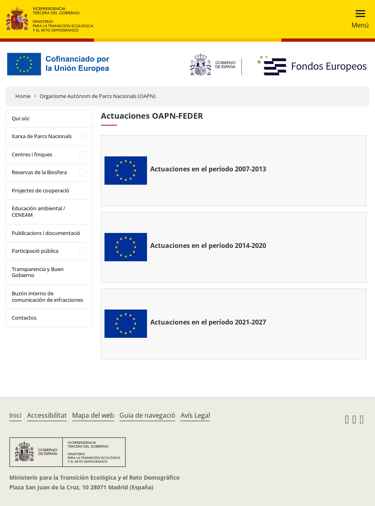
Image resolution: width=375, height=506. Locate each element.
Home (22, 96)
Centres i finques (32, 154)
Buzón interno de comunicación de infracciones (47, 296)
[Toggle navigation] (357, 19)
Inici (15, 415)
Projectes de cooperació (40, 190)
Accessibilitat (47, 415)
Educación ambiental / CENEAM (38, 211)
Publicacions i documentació (46, 233)
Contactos (24, 317)
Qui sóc (21, 118)
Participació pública (35, 250)
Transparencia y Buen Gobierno (38, 272)
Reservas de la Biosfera (39, 172)
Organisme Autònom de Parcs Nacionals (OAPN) (98, 96)
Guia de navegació (147, 415)
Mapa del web (93, 415)
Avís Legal (195, 415)
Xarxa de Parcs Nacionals (42, 136)
